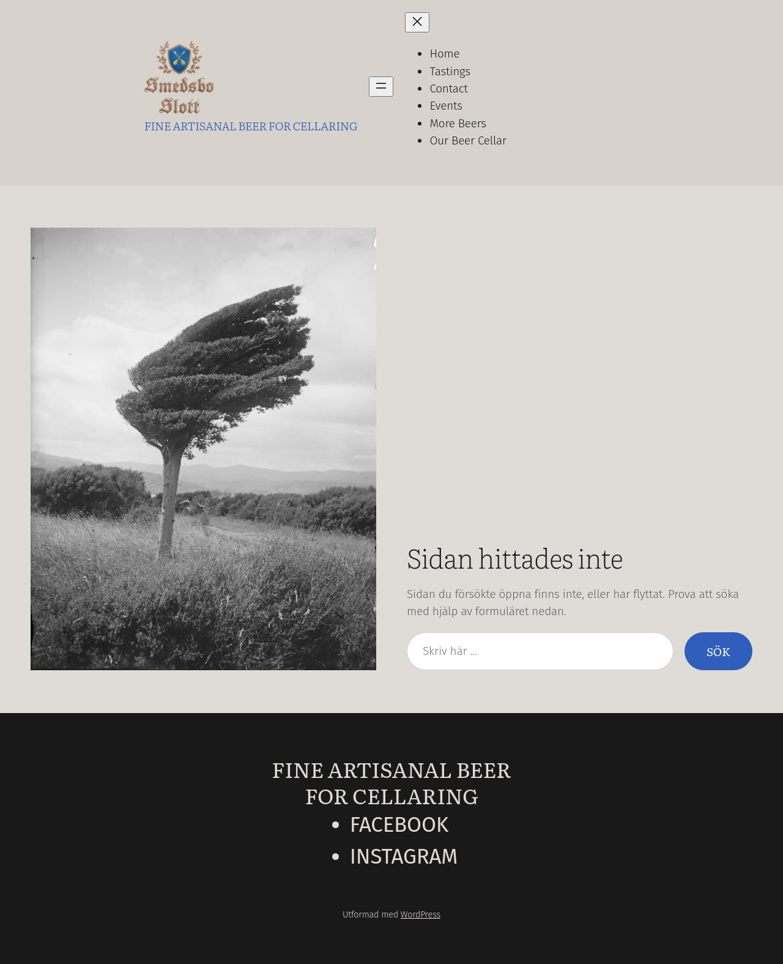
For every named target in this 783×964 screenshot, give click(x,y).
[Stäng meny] (417, 22)
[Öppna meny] (381, 87)
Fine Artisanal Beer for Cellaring (391, 782)
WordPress (420, 915)
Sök (718, 651)
